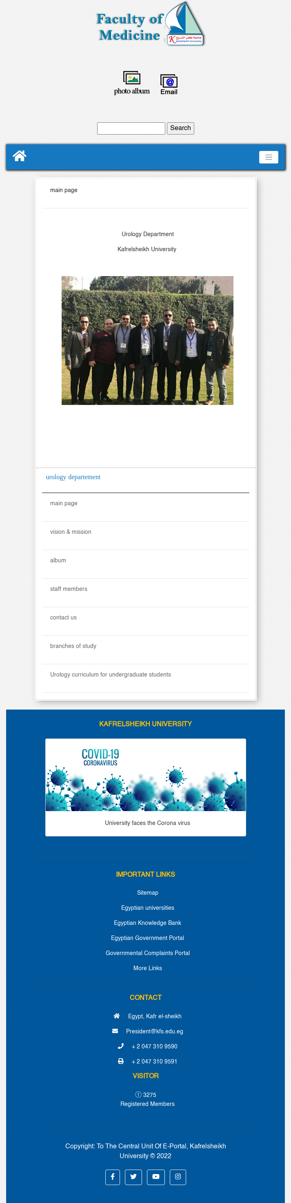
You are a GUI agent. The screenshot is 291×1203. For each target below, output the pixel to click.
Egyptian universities (147, 908)
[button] (112, 1177)
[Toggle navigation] (268, 157)
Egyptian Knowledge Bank (147, 923)
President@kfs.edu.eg (147, 1032)
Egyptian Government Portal (147, 938)
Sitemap (147, 893)
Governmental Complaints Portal (148, 953)
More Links (147, 968)
